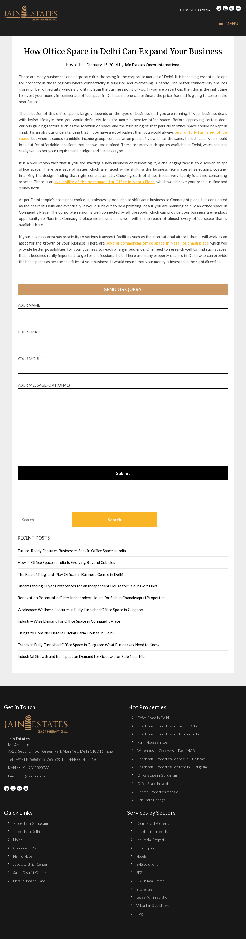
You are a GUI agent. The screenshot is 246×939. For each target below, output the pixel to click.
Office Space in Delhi (154, 717)
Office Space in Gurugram (158, 774)
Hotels (142, 854)
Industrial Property (152, 838)
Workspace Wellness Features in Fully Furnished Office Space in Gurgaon (80, 609)
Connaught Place (27, 846)
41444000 (79, 759)
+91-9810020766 (183, 9)
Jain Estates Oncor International (154, 64)
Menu (228, 23)
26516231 (59, 759)
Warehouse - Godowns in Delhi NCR (168, 750)
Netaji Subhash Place (30, 879)
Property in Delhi (27, 830)
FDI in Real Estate (151, 879)
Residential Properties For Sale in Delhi (170, 725)
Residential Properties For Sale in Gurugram (174, 758)
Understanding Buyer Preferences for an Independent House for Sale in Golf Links (88, 586)
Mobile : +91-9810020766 (31, 767)
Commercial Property (154, 822)
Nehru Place (23, 854)
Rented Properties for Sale (160, 790)
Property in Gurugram (31, 822)
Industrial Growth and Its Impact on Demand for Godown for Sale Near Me (81, 656)
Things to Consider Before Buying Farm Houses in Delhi (66, 632)
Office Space (147, 846)
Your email (123, 336)
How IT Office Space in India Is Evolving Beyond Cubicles (66, 562)
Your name (123, 310)
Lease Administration (154, 895)
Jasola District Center (32, 862)
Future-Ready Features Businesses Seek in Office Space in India (72, 550)
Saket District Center (31, 871)
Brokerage (145, 887)
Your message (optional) (123, 420)
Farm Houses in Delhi (155, 742)
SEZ (139, 871)
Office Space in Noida (155, 782)
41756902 (99, 759)
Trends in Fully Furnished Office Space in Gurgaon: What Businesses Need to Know (88, 644)
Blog (140, 911)
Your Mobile (123, 363)
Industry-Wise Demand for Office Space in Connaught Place (69, 621)
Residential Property (154, 830)
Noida (18, 838)
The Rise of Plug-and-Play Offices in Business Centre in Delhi (70, 574)
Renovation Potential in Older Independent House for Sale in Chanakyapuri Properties (91, 597)
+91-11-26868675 (32, 759)
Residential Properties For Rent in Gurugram (175, 766)
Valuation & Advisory (154, 903)
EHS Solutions (148, 862)
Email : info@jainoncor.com (30, 775)
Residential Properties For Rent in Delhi (171, 734)
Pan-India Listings (152, 799)
